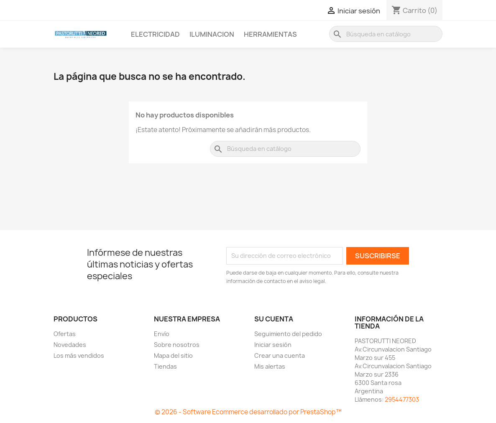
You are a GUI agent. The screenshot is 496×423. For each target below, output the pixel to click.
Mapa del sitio (173, 355)
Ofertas (65, 334)
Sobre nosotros (176, 345)
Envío (161, 334)
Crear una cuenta (279, 355)
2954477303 (402, 399)
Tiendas (165, 366)
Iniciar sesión (272, 345)
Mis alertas (269, 366)
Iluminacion (211, 34)
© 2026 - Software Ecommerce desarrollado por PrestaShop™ (248, 412)
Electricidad (155, 34)
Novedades (70, 345)
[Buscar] (385, 34)
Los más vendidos (79, 355)
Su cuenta (273, 319)
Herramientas (270, 34)
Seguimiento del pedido (288, 334)
